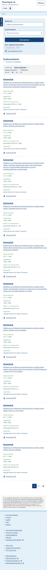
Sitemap (8, 537)
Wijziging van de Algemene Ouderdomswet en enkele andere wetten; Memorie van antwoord (23, 125)
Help (7, 522)
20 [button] (17, 72)
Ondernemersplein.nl (13, 561)
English (8, 520)
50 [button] (21, 72)
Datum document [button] (11, 70)
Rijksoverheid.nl (11, 558)
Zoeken (8, 525)
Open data (9, 545)
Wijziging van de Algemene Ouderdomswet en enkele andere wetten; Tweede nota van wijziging (23, 329)
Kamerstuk (8, 79)
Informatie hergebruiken (14, 530)
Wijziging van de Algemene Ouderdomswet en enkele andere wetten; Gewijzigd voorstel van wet (23, 207)
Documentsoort (10, 29)
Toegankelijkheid (11, 535)
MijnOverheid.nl (11, 556)
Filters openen (1, 22)
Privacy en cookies (12, 533)
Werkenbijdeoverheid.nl (14, 563)
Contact (8, 517)
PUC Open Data (11, 550)
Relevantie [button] (24, 70)
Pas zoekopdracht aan (15, 51)
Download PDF (11, 113)
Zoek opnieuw (24, 40)
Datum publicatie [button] (20, 67)
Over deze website (12, 515)
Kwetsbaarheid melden (13, 540)
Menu (42, 3)
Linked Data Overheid (13, 548)
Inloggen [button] (5, 8)
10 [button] (12, 72)
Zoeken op (8, 21)
